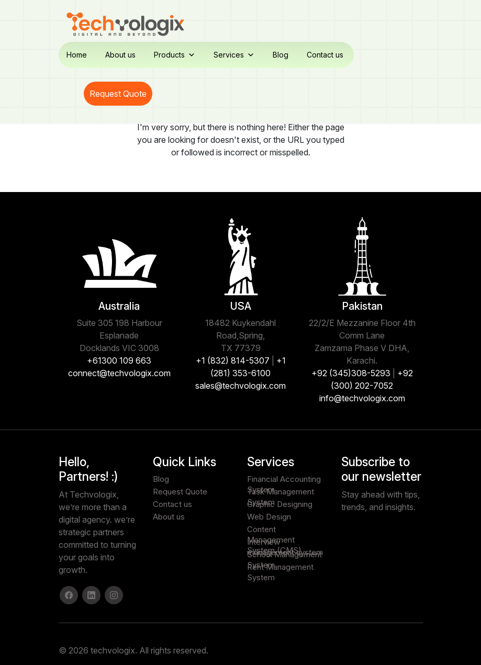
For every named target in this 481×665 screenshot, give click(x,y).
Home (76, 54)
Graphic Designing (279, 504)
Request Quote (118, 93)
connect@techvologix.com (119, 373)
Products (174, 55)
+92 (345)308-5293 (350, 373)
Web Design (269, 517)
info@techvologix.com (362, 398)
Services (234, 55)
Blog (280, 54)
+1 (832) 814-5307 (233, 360)
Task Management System (280, 492)
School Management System (284, 554)
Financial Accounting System (284, 479)
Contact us (325, 54)
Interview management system (285, 542)
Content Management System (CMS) (274, 529)
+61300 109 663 (119, 360)
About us (120, 54)
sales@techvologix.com (240, 385)
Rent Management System (280, 567)
